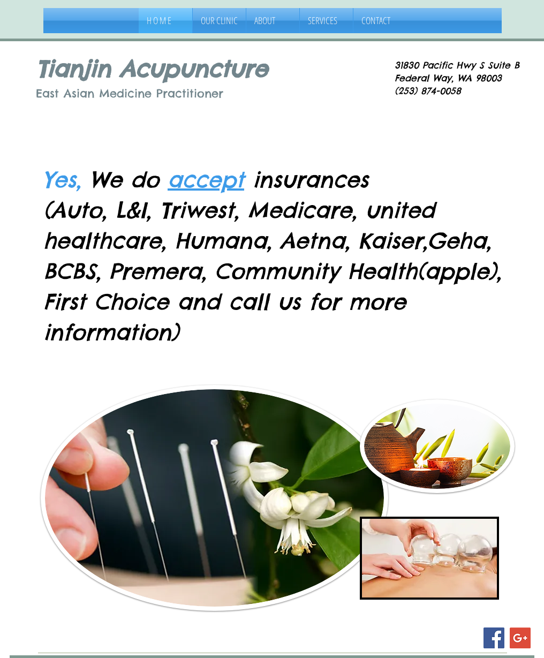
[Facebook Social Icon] (493, 637)
